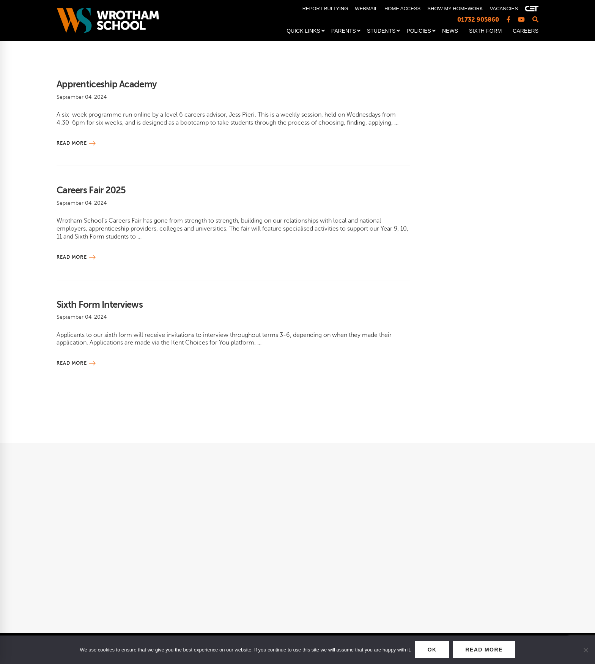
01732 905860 (478, 19)
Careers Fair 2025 (91, 190)
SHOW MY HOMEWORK (455, 8)
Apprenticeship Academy (107, 84)
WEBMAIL (366, 8)
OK (432, 650)
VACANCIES (504, 8)
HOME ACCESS (402, 8)
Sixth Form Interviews (100, 304)
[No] (585, 650)
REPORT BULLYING (325, 8)
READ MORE (484, 650)
